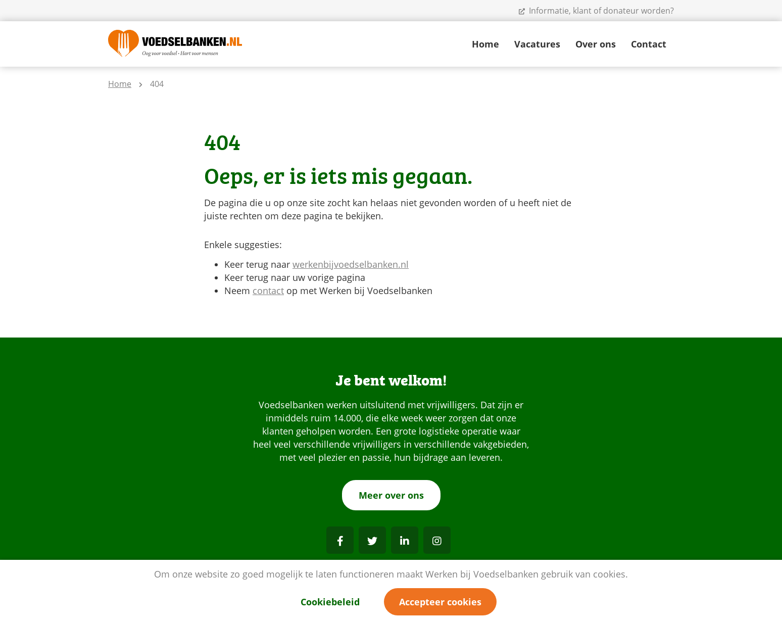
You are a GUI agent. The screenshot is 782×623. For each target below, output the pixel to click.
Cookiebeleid (330, 602)
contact (268, 290)
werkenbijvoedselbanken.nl (350, 264)
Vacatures (537, 44)
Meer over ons (391, 495)
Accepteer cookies (440, 602)
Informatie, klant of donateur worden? (596, 11)
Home (485, 44)
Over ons (595, 44)
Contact (648, 44)
